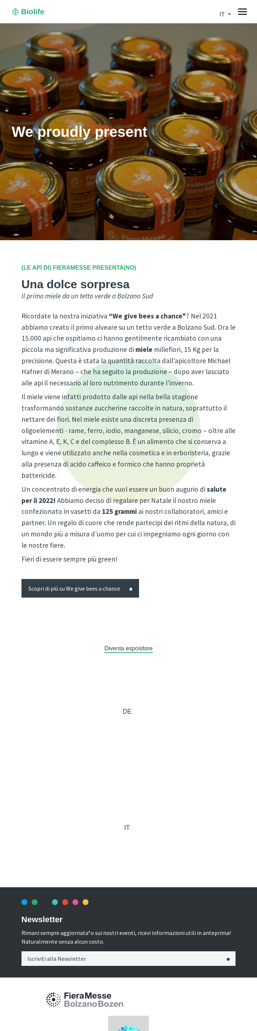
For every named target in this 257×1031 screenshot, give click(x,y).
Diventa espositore (128, 648)
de (127, 711)
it (223, 14)
